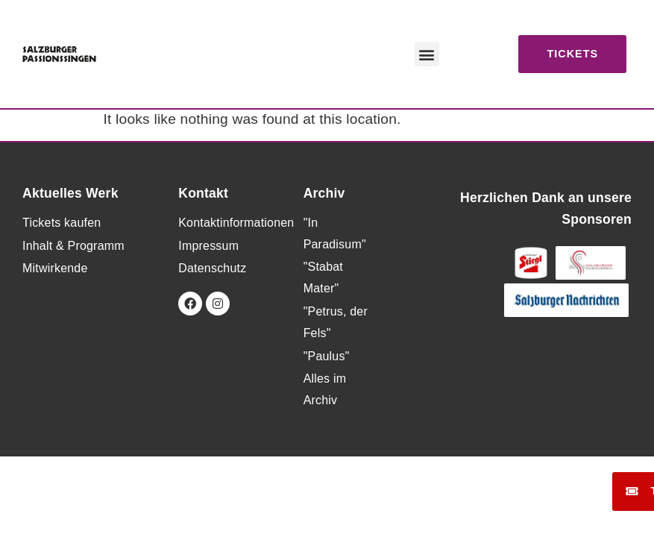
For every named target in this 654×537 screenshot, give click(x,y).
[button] (427, 54)
